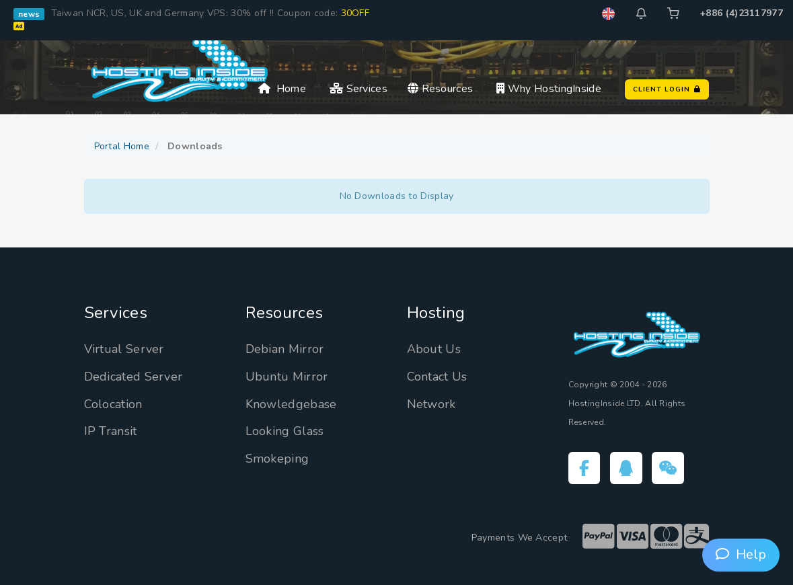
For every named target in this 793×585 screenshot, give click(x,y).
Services (358, 88)
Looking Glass (285, 431)
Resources (440, 88)
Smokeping (277, 459)
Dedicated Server (133, 376)
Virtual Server (124, 349)
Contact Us (437, 376)
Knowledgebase (291, 404)
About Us (434, 349)
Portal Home (121, 146)
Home (282, 88)
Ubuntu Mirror (287, 376)
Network (431, 404)
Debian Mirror (285, 349)
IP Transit (110, 431)
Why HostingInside (548, 88)
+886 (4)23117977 (741, 13)
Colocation (113, 404)
